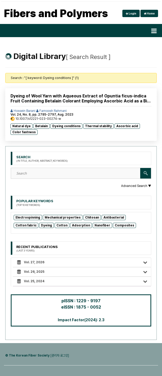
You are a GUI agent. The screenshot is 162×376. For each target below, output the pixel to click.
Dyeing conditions (66, 126)
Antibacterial (113, 217)
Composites (124, 225)
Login (131, 13)
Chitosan (92, 217)
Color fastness (24, 132)
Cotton (61, 225)
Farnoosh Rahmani (51, 111)
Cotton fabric (25, 225)
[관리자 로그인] (59, 355)
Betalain (41, 126)
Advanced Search (136, 186)
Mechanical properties (63, 217)
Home (149, 13)
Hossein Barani (23, 111)
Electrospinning (27, 217)
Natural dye (21, 126)
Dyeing (46, 225)
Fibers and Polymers (56, 13)
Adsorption (81, 225)
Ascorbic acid (127, 126)
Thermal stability (98, 126)
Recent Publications (37, 248)
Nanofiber (102, 225)
